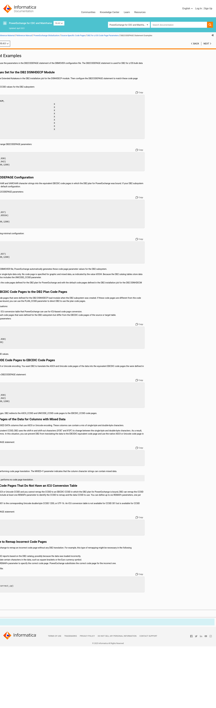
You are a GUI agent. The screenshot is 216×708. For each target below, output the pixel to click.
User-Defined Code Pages (21, 120)
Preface (8, 51)
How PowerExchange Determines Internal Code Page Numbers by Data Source (33, 101)
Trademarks (70, 697)
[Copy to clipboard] (165, 95)
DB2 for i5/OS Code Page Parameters (30, 104)
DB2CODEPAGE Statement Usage (31, 111)
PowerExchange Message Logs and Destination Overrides (27, 65)
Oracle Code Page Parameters (26, 117)
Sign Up (208, 8)
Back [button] (196, 46)
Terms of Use (54, 697)
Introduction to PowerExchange (19, 54)
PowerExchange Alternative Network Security (26, 79)
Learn (127, 12)
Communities (88, 12)
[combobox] (179, 25)
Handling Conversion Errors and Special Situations (26, 130)
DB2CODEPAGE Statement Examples (32, 114)
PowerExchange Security (16, 73)
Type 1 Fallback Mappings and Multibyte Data (30, 133)
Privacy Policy (87, 697)
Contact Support (148, 697)
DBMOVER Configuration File (18, 57)
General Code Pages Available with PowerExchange (31, 95)
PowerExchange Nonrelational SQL (21, 82)
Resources (140, 12)
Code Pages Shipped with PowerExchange (29, 126)
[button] (188, 8)
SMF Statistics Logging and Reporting (22, 70)
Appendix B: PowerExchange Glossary (22, 145)
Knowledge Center (109, 12)
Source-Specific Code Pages (22, 98)
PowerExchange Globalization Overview (28, 89)
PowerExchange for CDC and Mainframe (30, 23)
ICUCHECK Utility (17, 123)
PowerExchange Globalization (19, 86)
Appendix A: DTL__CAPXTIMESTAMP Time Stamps (28, 142)
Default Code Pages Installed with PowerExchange (31, 92)
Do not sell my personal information (117, 697)
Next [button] (206, 46)
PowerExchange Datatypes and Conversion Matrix (28, 139)
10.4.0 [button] (59, 23)
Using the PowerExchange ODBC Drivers (23, 136)
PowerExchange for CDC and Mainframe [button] (128, 25)
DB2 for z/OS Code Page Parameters (29, 108)
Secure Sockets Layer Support (19, 76)
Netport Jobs (11, 60)
